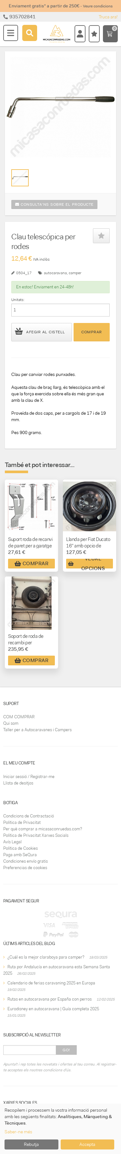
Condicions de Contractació (28, 816)
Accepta (87, 1144)
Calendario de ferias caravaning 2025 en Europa (51, 983)
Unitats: (18, 299)
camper (75, 273)
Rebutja (31, 1144)
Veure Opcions (86, 563)
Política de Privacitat (22, 822)
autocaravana (55, 273)
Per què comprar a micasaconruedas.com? (42, 829)
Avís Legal (12, 842)
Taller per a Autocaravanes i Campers (37, 730)
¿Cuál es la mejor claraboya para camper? (45, 957)
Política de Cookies (20, 848)
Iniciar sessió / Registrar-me (29, 776)
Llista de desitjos (18, 783)
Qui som (10, 723)
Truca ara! (108, 17)
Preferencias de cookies (25, 867)
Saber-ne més (18, 1132)
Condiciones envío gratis (25, 861)
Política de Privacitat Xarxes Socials (35, 835)
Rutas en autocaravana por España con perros (49, 999)
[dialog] (60, 1129)
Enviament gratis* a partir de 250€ (61, 6)
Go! (66, 1050)
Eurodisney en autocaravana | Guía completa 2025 (53, 1009)
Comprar (91, 332)
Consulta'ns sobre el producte (54, 204)
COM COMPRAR (19, 717)
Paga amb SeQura (20, 855)
